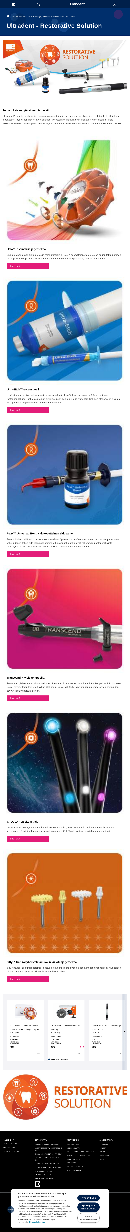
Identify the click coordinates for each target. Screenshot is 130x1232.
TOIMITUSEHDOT (73, 1159)
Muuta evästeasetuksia (88, 1218)
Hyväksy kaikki (88, 1198)
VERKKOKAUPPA (73, 1148)
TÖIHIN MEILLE (73, 1163)
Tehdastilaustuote (59, 1059)
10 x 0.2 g (55, 1032)
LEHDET (103, 1159)
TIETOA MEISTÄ (73, 1144)
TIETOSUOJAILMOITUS (75, 1166)
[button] (10, 1209)
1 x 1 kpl (95, 1032)
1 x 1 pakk (14, 1032)
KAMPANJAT (104, 1144)
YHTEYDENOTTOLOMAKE (44, 1178)
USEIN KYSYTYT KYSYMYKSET (79, 1155)
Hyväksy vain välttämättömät (88, 1207)
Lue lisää (15, 266)
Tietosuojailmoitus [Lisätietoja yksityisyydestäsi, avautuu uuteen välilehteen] (37, 1222)
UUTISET (103, 1152)
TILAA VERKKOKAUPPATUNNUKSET (80, 1152)
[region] (60, 1208)
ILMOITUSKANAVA (74, 1170)
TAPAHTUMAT (105, 1155)
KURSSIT (103, 1148)
